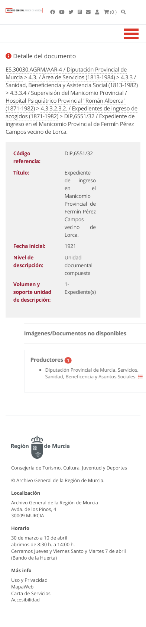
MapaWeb (22, 586)
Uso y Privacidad (29, 580)
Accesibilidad (25, 599)
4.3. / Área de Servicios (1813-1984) (72, 77)
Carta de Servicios (31, 593)
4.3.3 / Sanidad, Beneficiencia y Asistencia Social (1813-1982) (72, 81)
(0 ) (110, 12)
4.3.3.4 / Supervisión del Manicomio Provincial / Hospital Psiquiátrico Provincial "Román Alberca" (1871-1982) (66, 100)
